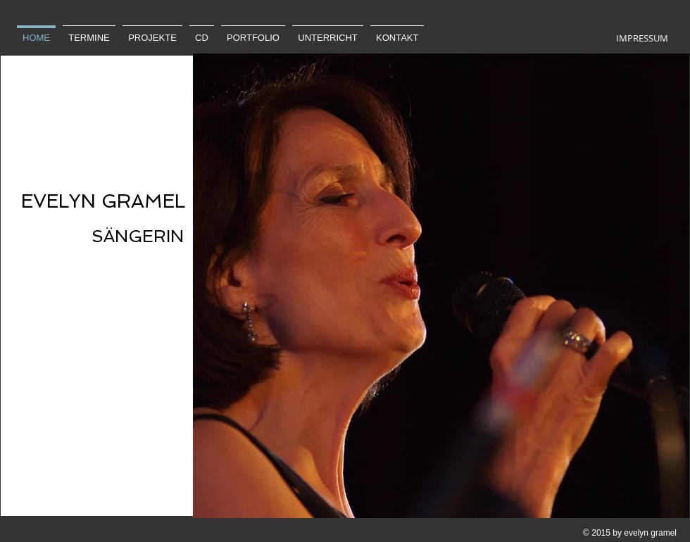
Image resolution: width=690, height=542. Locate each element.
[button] (441, 285)
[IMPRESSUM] (642, 38)
